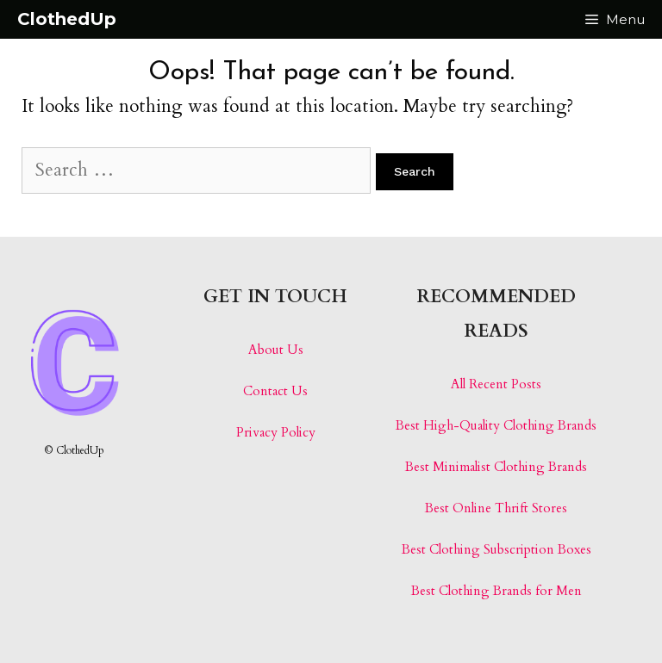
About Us (275, 349)
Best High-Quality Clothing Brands (496, 425)
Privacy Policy (275, 432)
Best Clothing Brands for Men (496, 590)
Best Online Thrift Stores (496, 508)
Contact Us (275, 391)
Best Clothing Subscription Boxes (496, 549)
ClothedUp (66, 19)
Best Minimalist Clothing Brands (496, 466)
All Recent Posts (496, 384)
